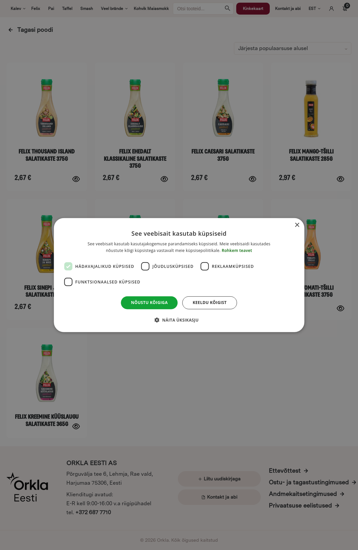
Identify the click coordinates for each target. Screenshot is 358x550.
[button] (178, 320)
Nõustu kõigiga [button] (149, 302)
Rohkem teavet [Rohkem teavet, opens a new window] (237, 250)
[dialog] (179, 275)
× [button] (296, 224)
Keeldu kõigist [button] (210, 302)
